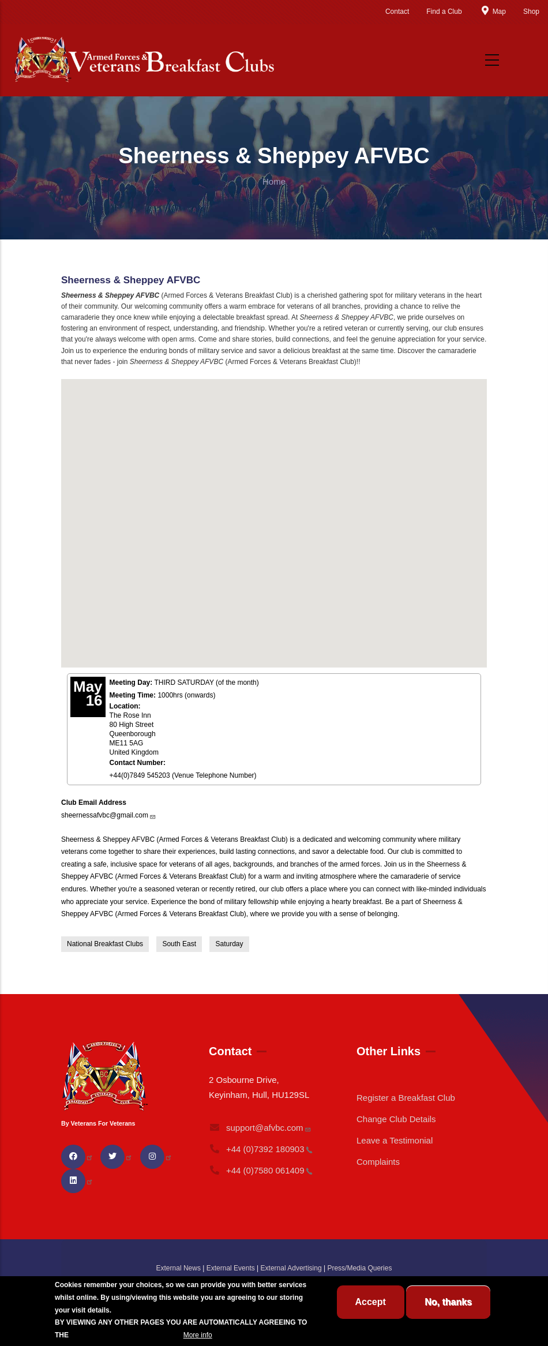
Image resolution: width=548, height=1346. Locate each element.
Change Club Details (396, 1119)
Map (492, 12)
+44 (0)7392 (261, 1149)
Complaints (378, 1162)
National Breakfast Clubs (105, 944)
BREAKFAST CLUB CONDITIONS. (125, 1335)
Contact (397, 12)
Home (274, 181)
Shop (531, 12)
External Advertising (291, 1268)
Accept (370, 1302)
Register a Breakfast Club (405, 1098)
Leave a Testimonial (394, 1140)
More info (197, 1335)
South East (179, 944)
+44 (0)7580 (261, 1170)
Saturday (229, 944)
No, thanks (448, 1302)
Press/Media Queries (359, 1268)
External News (178, 1268)
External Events (231, 1268)
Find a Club (443, 12)
